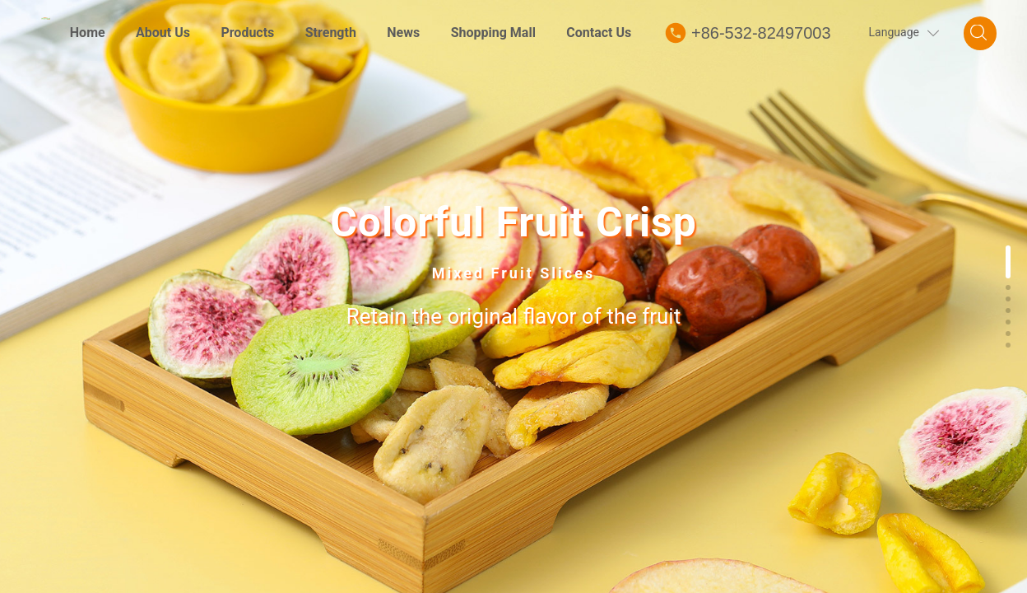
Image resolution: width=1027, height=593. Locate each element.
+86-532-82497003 (761, 33)
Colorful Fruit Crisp (513, 223)
